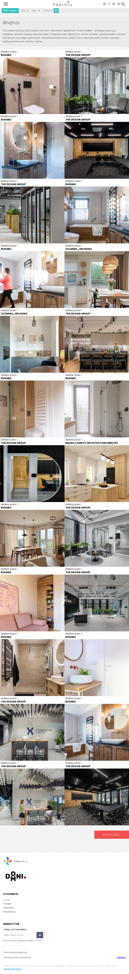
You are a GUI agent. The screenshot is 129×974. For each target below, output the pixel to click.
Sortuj (46, 10)
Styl (23, 10)
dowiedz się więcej (12, 969)
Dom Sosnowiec (96, 469)
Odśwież (56, 10)
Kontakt (7, 903)
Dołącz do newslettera (15, 929)
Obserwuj (121, 957)
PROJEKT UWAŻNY (32, 146)
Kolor (34, 10)
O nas (6, 899)
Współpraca (9, 911)
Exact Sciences (96, 81)
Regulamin (8, 907)
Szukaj (123, 4)
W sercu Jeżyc (32, 81)
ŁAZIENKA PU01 (32, 405)
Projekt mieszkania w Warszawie (32, 340)
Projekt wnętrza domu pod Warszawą (96, 275)
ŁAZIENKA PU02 (96, 663)
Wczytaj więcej (111, 834)
